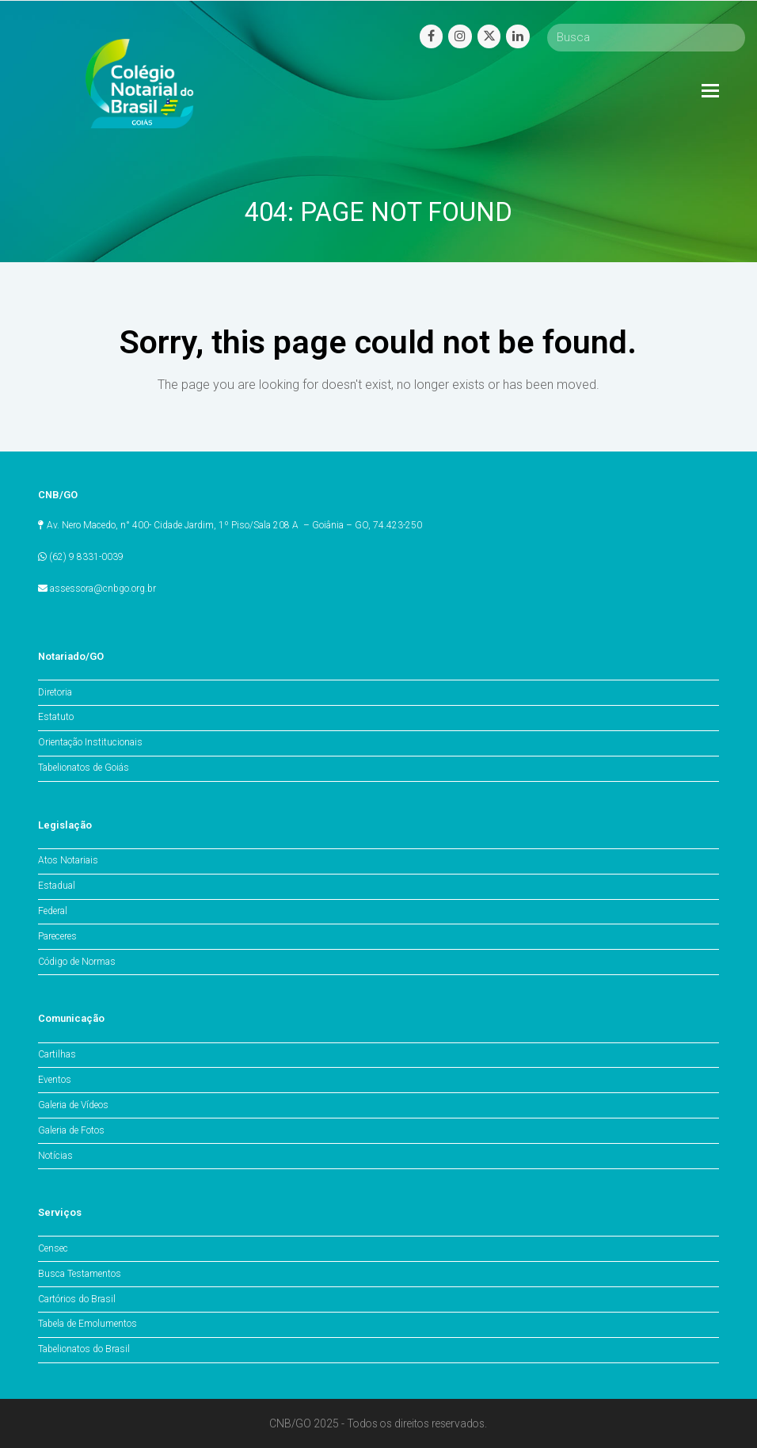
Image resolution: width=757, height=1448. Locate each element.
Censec (53, 1248)
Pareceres (57, 936)
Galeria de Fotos (71, 1130)
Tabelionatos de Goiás (83, 767)
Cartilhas (57, 1054)
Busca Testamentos (79, 1273)
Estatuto (56, 716)
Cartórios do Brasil (77, 1299)
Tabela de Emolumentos (87, 1323)
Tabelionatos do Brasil (84, 1349)
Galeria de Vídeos (73, 1105)
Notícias (55, 1155)
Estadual (56, 885)
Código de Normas (77, 961)
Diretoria (55, 692)
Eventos (54, 1079)
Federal (52, 910)
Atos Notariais (68, 860)
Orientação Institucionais (90, 742)
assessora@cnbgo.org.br (103, 588)
